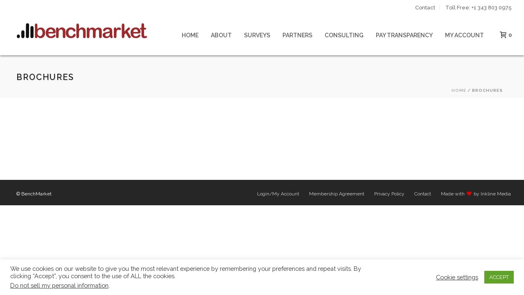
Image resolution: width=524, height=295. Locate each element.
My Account (464, 35)
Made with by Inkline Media (476, 194)
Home (190, 35)
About (221, 35)
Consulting (344, 35)
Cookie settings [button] (457, 277)
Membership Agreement (336, 194)
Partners (297, 35)
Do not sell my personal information (59, 285)
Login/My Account (278, 194)
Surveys (257, 35)
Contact (422, 194)
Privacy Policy (389, 194)
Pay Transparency (404, 35)
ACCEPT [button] (499, 277)
